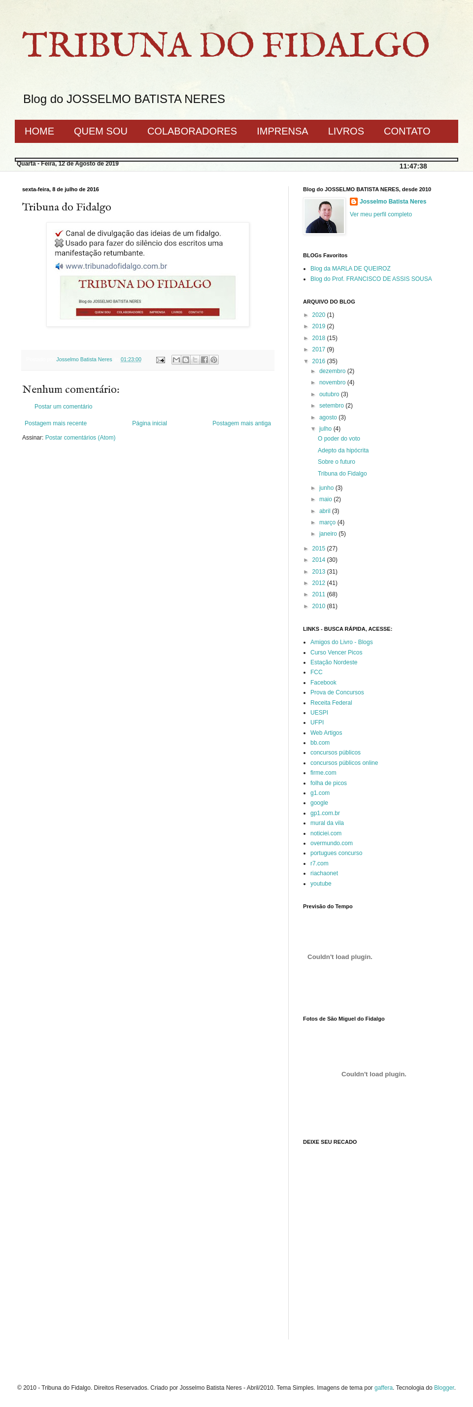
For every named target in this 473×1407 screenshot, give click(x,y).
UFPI (317, 722)
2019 (319, 326)
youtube (321, 883)
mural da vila (327, 823)
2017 (319, 349)
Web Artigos (326, 732)
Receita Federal (331, 702)
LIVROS (346, 131)
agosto (328, 417)
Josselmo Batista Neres (393, 201)
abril (325, 511)
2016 (319, 361)
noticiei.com (325, 833)
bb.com (320, 742)
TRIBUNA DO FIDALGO (226, 47)
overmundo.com (331, 843)
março (328, 522)
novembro (333, 382)
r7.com (319, 863)
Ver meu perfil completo (381, 214)
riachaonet (324, 873)
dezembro (333, 371)
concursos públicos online (344, 762)
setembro (332, 405)
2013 (319, 571)
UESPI (319, 712)
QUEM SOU (101, 131)
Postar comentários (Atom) (80, 437)
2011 (319, 594)
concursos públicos (335, 752)
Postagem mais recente (56, 423)
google (319, 802)
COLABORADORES (192, 131)
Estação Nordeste (333, 662)
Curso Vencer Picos (336, 652)
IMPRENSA (282, 131)
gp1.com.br (325, 813)
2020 (319, 314)
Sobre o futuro (336, 461)
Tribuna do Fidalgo (342, 473)
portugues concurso (336, 853)
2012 (319, 583)
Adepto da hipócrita (343, 450)
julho (326, 428)
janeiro (328, 533)
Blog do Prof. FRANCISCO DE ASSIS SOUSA (371, 278)
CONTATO (407, 131)
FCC (316, 672)
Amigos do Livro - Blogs (341, 642)
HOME (39, 131)
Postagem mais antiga (241, 423)
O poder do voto (339, 438)
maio (326, 499)
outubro (330, 394)
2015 (319, 548)
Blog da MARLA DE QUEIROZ (350, 268)
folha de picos (328, 783)
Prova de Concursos (337, 692)
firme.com (323, 772)
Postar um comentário (63, 406)
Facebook (323, 682)
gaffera (383, 1387)
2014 (319, 559)
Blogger (444, 1387)
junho (327, 487)
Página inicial (149, 423)
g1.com (320, 792)
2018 (319, 338)
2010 (319, 606)
